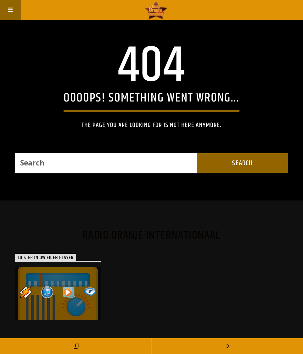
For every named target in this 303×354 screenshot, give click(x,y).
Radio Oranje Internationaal (151, 235)
